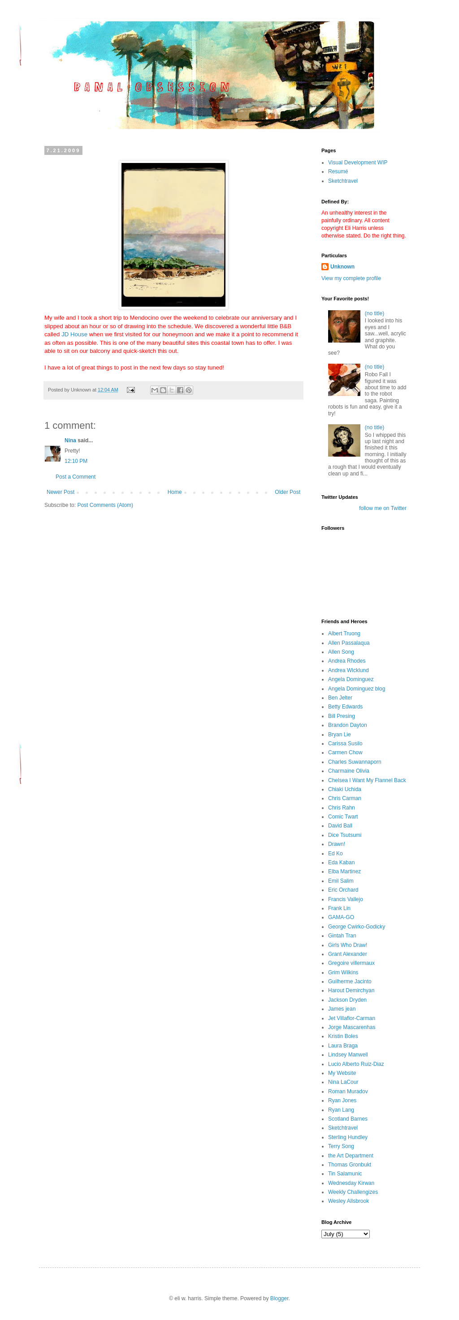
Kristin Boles (343, 1036)
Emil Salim (341, 881)
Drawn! (336, 844)
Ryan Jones (342, 1100)
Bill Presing (341, 716)
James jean (341, 1009)
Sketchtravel (343, 181)
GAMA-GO (341, 917)
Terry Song (341, 1146)
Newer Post (60, 492)
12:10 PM (76, 461)
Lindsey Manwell (348, 1055)
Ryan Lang (341, 1110)
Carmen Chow (345, 752)
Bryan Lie (339, 734)
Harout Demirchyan (351, 990)
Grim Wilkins (343, 972)
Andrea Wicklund (348, 670)
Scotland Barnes (348, 1119)
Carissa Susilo (345, 743)
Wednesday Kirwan (351, 1183)
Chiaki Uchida (344, 789)
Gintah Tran (342, 936)
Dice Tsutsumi (344, 835)
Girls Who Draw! (347, 945)
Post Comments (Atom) (105, 505)
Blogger (279, 1298)
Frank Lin (339, 908)
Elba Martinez (344, 871)
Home (175, 492)
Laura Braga (343, 1046)
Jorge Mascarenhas (351, 1027)
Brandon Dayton (347, 725)
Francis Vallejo (345, 899)
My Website (342, 1073)
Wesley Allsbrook (348, 1201)
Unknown (342, 267)
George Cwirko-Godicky (356, 927)
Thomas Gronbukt (349, 1165)
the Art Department (350, 1156)
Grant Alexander (347, 954)
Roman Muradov (348, 1091)
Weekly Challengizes (353, 1192)
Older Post (287, 492)
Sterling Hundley (348, 1137)
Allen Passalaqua (349, 643)
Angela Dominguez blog (356, 689)
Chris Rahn (341, 808)
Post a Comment (75, 477)
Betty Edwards (345, 707)
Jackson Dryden (347, 1000)
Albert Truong (344, 633)
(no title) (374, 313)
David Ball (340, 826)
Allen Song (341, 652)
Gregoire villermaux (351, 963)
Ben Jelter (340, 698)
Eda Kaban (341, 862)
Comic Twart (343, 817)
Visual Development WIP (358, 162)
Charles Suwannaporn (354, 762)
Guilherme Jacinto (350, 981)
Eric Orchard (343, 890)
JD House (74, 334)
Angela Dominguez (350, 679)
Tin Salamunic (345, 1173)
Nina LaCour (343, 1082)
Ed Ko (335, 853)
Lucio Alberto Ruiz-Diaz (356, 1064)
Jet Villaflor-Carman (351, 1018)
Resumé (338, 171)
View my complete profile (351, 278)
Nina (70, 440)
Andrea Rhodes (346, 661)
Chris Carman (344, 798)
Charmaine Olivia (348, 771)
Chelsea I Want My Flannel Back (367, 780)
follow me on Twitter (383, 508)
